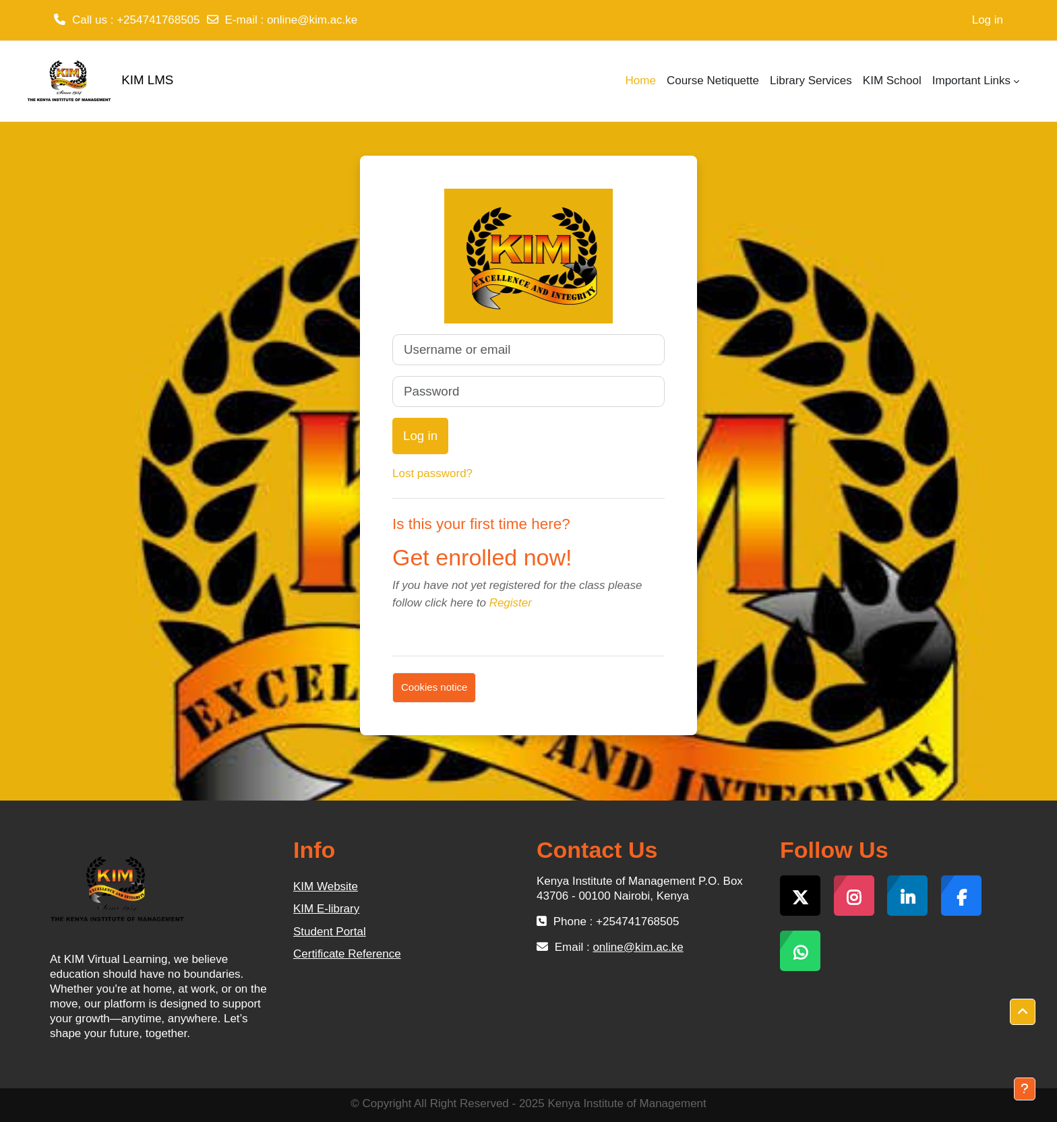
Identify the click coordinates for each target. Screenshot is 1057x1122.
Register (510, 602)
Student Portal (329, 931)
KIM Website (325, 886)
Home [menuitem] (641, 80)
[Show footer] (1024, 1089)
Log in (987, 19)
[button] (1022, 1012)
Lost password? (432, 473)
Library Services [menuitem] (811, 80)
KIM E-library (326, 908)
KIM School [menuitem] (892, 80)
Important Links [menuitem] (971, 80)
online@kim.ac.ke (312, 19)
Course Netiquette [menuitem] (713, 80)
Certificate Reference (347, 953)
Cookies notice (434, 687)
